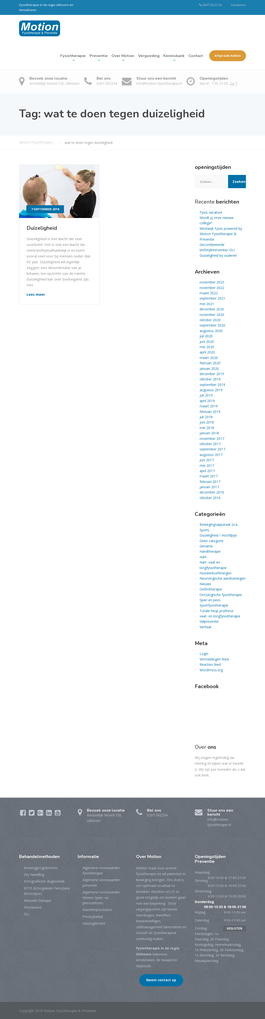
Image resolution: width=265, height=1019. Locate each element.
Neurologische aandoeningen (222, 578)
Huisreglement (94, 923)
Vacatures (238, 5)
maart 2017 (209, 476)
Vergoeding (149, 55)
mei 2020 (207, 347)
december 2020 (212, 309)
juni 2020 (207, 341)
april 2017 (207, 470)
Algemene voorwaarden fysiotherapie (101, 870)
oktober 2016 (210, 497)
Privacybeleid (93, 916)
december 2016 (212, 492)
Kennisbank (174, 55)
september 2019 (212, 384)
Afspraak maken (227, 55)
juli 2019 (206, 395)
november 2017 (212, 438)
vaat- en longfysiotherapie (220, 616)
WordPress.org (211, 670)
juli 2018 (206, 417)
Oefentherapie (211, 589)
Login (204, 653)
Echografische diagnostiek (44, 881)
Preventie (99, 55)
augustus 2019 (211, 390)
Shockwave (33, 907)
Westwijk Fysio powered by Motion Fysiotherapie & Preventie (221, 234)
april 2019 (207, 400)
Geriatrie (206, 546)
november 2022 (212, 287)
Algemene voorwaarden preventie (101, 882)
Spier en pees (210, 600)
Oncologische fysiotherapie (221, 594)
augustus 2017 (211, 454)
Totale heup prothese (216, 611)
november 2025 (212, 282)
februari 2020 (210, 363)
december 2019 (212, 374)
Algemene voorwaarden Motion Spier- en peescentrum (101, 897)
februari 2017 (210, 481)
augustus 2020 (211, 330)
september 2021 (212, 298)
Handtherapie (210, 551)
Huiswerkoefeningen (215, 573)
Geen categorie (211, 540)
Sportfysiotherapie (214, 605)
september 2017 (212, 449)
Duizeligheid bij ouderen (218, 255)
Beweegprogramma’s (40, 867)
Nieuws (205, 584)
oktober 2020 (210, 320)
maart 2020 (209, 357)
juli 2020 (206, 336)
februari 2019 (210, 411)
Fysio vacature (211, 212)
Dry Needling (34, 874)
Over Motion (123, 55)
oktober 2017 (210, 444)
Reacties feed (210, 664)
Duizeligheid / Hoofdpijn (218, 535)
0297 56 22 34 (210, 5)
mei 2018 (207, 427)
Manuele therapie (37, 900)
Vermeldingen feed (214, 659)
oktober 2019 (210, 379)
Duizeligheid (42, 228)
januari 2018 (209, 433)
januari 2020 (209, 368)
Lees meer (36, 294)
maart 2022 (209, 293)
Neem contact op (161, 980)
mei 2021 (207, 303)
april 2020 (207, 352)
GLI (26, 914)
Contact (195, 55)
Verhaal (205, 627)
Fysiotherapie (73, 55)
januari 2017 (209, 487)
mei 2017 (207, 465)
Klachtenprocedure (97, 909)
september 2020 (212, 325)
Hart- (204, 557)
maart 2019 (209, 406)
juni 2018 (207, 422)
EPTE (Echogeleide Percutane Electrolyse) (47, 891)
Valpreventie (209, 621)
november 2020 (212, 314)
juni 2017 (207, 460)
